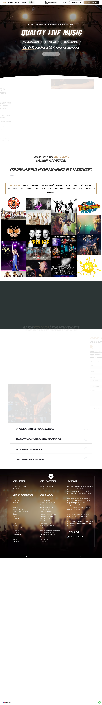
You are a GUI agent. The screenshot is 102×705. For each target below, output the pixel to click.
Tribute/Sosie (90, 189)
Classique (59, 185)
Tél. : (41, 634)
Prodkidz (30, 189)
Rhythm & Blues (47, 189)
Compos (68, 185)
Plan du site (29, 703)
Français (6, 702)
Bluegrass (35, 185)
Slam (68, 189)
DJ (82, 185)
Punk (37, 189)
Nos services (10, 2)
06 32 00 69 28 (76, 2)
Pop (22, 189)
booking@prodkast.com (48, 636)
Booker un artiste (91, 2)
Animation (26, 185)
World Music (51, 192)
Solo (75, 189)
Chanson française (47, 185)
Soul (81, 189)
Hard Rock (88, 185)
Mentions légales (22, 703)
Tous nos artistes (15, 185)
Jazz (9, 189)
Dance (76, 185)
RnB (55, 189)
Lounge (15, 189)
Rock (62, 189)
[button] (31, 42)
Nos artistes (17, 2)
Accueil (4, 2)
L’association (24, 2)
